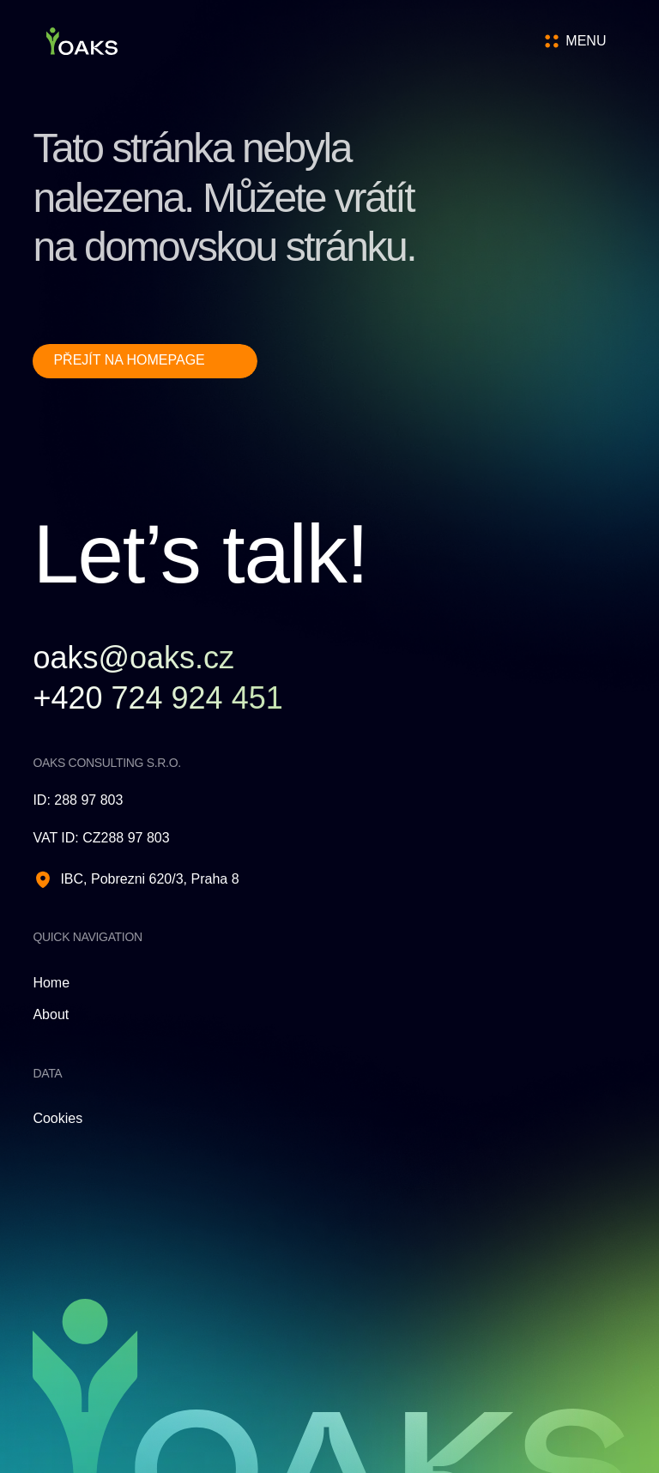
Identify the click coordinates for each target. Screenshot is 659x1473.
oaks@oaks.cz (133, 658)
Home (51, 982)
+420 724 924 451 (157, 698)
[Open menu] (585, 41)
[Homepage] (82, 41)
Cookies (57, 1118)
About (51, 1014)
